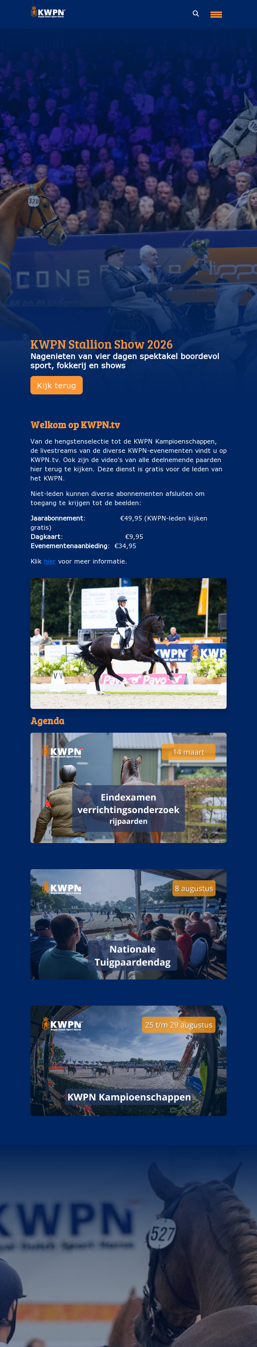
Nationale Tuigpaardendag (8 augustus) (129, 987)
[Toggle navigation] (216, 11)
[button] (128, 796)
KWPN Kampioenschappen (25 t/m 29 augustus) (129, 1123)
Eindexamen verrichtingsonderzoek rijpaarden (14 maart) (129, 850)
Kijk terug (56, 385)
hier (50, 561)
